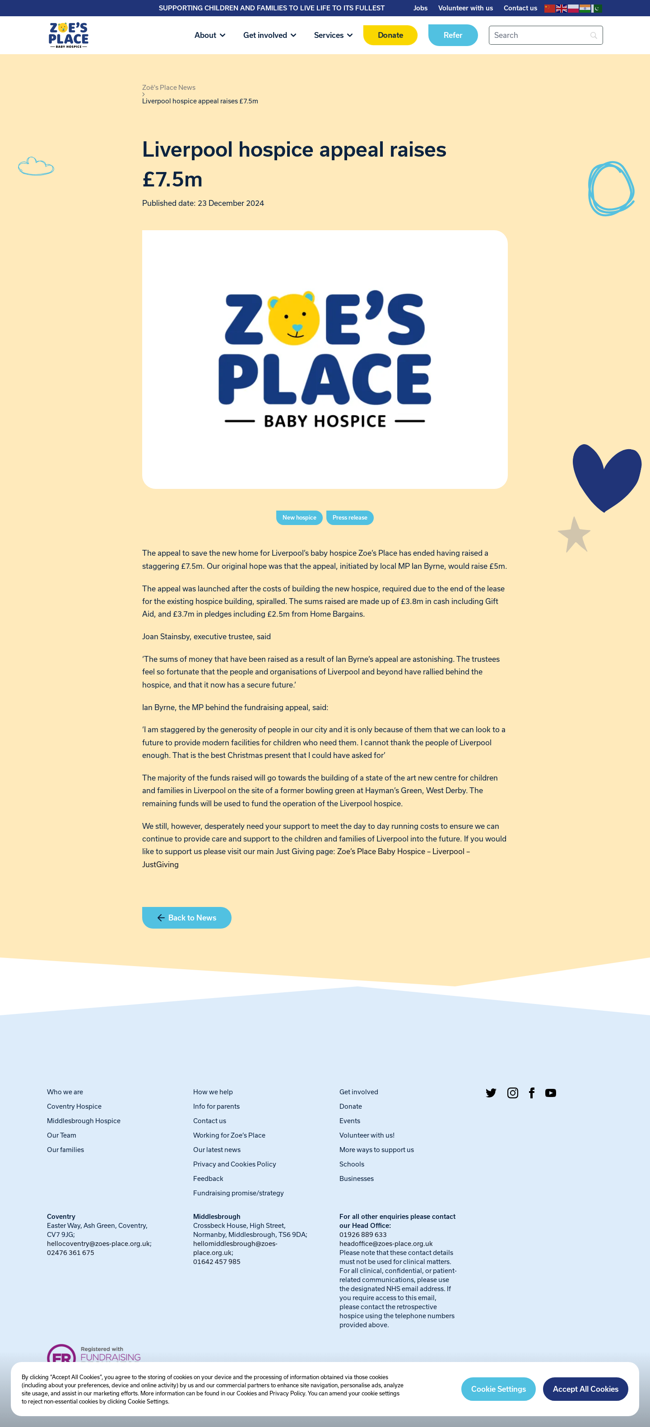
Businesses (356, 1178)
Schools (351, 1164)
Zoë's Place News (168, 87)
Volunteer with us (465, 8)
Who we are (65, 1092)
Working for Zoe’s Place (229, 1135)
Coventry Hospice (74, 1106)
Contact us (520, 8)
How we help (213, 1092)
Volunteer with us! (367, 1135)
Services (333, 35)
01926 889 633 (363, 1234)
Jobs (420, 8)
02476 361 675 (70, 1252)
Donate (390, 35)
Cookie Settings (498, 1389)
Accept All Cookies (585, 1389)
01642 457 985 (217, 1261)
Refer (453, 35)
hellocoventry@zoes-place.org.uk (98, 1243)
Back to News (187, 918)
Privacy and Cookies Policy (234, 1164)
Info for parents (216, 1106)
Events (349, 1121)
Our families (65, 1149)
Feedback (208, 1178)
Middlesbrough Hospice (84, 1121)
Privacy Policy (287, 1393)
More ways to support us (376, 1149)
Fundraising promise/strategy (238, 1193)
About (210, 35)
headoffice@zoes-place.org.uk (386, 1243)
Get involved (269, 35)
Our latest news (217, 1149)
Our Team (61, 1135)
